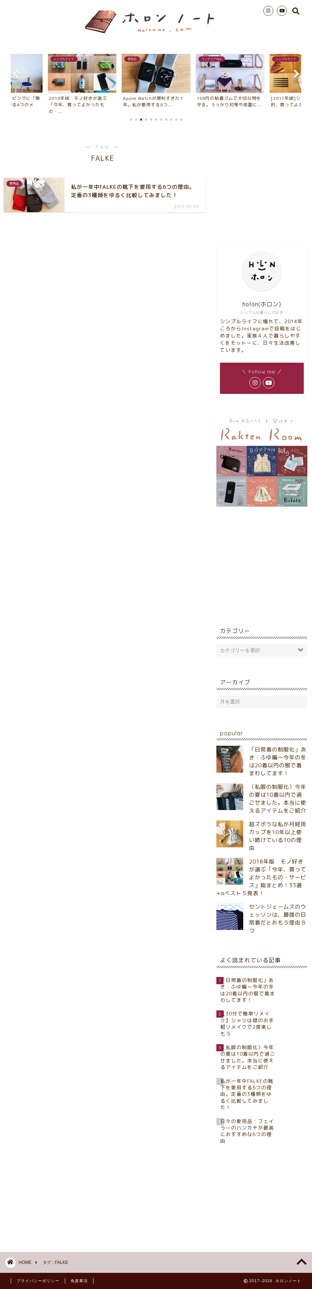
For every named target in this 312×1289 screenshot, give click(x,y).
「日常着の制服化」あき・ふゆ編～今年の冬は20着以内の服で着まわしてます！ (277, 761)
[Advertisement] (261, 181)
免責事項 (79, 1281)
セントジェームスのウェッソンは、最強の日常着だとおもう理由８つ (277, 918)
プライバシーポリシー (37, 1281)
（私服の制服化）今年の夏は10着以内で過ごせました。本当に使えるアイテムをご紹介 (277, 798)
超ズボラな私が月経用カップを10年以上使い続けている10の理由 (277, 836)
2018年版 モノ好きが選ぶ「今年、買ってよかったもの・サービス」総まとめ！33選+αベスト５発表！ (261, 877)
